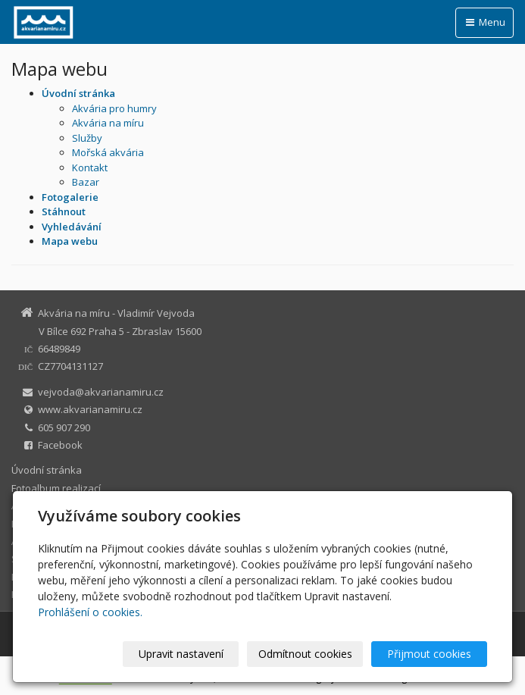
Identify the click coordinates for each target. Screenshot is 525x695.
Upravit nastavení (181, 653)
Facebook (60, 445)
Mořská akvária (108, 152)
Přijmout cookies (429, 653)
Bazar (85, 182)
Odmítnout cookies (305, 653)
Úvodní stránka (46, 470)
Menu (484, 22)
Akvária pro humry (114, 108)
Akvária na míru (108, 123)
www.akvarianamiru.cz (90, 409)
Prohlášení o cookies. (90, 612)
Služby (87, 138)
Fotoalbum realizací (56, 488)
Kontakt (90, 167)
